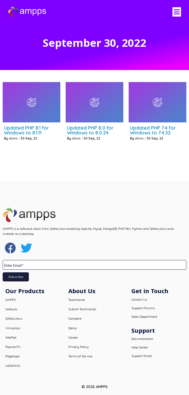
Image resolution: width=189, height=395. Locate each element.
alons (13, 138)
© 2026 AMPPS (95, 386)
